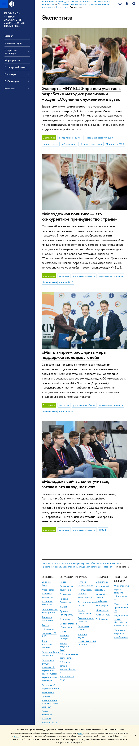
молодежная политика (111, 275)
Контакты (10, 88)
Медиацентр (102, 610)
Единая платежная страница (47, 715)
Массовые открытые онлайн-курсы (121, 634)
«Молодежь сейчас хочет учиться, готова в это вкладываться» (75, 484)
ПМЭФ (102, 529)
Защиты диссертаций (84, 612)
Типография (102, 605)
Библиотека (102, 581)
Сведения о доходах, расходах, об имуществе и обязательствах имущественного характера (50, 670)
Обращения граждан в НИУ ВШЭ (49, 633)
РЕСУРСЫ (102, 577)
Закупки (45, 624)
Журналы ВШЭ (103, 614)
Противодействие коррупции (51, 654)
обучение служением (91, 144)
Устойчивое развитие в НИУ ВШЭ (47, 601)
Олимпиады (65, 594)
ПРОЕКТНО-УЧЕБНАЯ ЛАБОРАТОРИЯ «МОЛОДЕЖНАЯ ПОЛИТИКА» (14, 20)
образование (69, 144)
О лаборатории (13, 42)
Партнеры (10, 74)
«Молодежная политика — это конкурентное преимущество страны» (79, 216)
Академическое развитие (86, 620)
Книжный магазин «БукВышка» (101, 598)
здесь (80, 733)
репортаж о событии (70, 137)
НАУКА (82, 577)
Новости (108, 566)
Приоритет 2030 (115, 144)
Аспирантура (66, 619)
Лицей (63, 581)
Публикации (12, 81)
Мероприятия (12, 60)
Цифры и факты (46, 583)
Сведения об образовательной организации (50, 689)
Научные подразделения (85, 583)
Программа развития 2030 (99, 137)
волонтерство (50, 144)
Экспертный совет (16, 67)
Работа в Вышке (49, 722)
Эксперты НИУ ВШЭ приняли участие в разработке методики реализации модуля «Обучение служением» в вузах (81, 93)
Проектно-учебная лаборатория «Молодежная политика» (71, 566)
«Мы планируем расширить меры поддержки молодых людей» (74, 354)
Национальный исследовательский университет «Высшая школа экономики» (80, 563)
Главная (9, 35)
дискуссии (64, 275)
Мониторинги (85, 597)
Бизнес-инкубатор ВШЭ (65, 646)
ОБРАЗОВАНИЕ (69, 577)
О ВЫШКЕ (48, 577)
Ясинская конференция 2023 (58, 282)
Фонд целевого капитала (47, 644)
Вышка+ (63, 606)
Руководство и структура (49, 591)
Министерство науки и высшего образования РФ (121, 592)
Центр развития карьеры (64, 635)
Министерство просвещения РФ (121, 608)
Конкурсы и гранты (83, 627)
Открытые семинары (11, 51)
